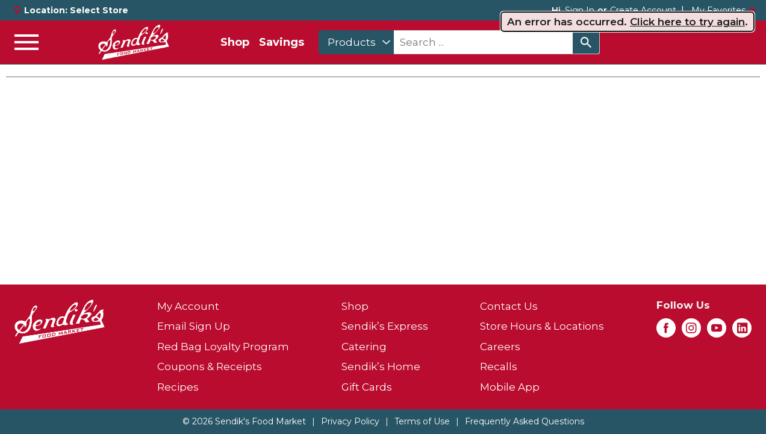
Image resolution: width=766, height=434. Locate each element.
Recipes (178, 387)
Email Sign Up (193, 326)
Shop (234, 42)
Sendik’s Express (384, 326)
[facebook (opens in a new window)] (666, 332)
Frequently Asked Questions (524, 421)
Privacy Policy (350, 421)
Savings (281, 42)
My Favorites (723, 10)
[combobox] (356, 42)
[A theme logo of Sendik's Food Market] (133, 42)
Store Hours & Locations (542, 326)
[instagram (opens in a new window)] (691, 332)
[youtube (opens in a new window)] (716, 332)
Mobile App (510, 387)
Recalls (498, 366)
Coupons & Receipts (209, 366)
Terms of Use (422, 421)
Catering (364, 347)
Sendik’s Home (380, 366)
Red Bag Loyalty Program (223, 347)
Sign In (579, 10)
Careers (500, 347)
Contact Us (509, 306)
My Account (188, 306)
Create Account (643, 10)
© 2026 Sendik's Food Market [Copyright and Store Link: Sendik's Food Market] (244, 421)
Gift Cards (366, 387)
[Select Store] (100, 10)
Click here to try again (687, 22)
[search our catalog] (586, 42)
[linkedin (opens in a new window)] (742, 332)
